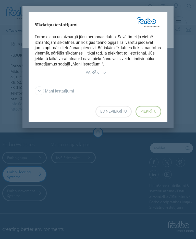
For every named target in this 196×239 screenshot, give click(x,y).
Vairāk (96, 73)
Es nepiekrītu (113, 111)
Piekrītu (148, 111)
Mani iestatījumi (54, 91)
